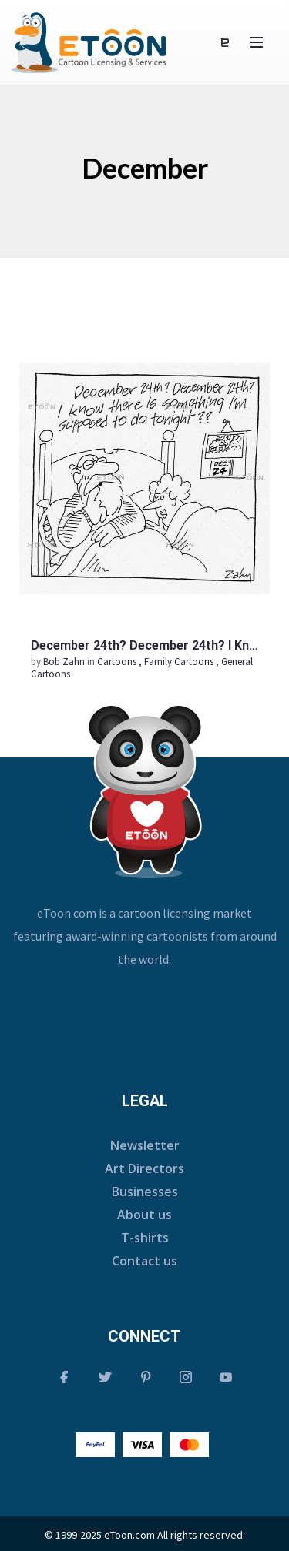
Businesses (145, 1191)
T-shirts (145, 1237)
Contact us (144, 1260)
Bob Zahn (65, 661)
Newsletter (145, 1145)
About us (144, 1214)
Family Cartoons (178, 661)
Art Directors (144, 1168)
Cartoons (116, 661)
